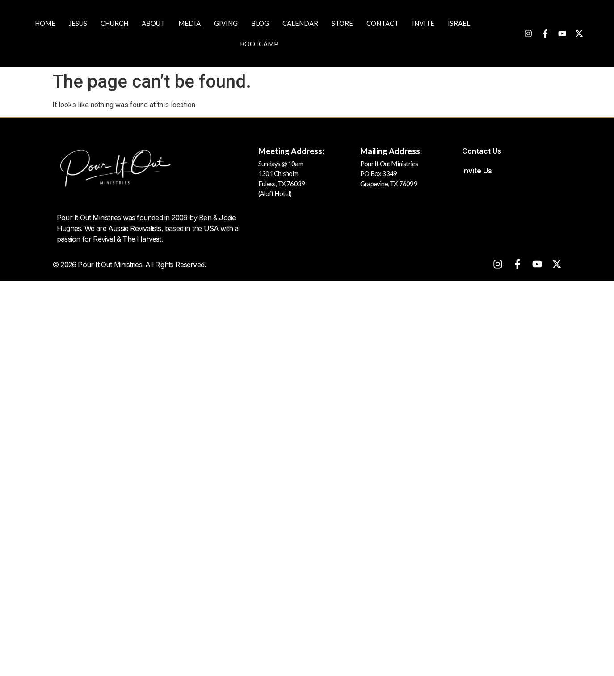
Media (189, 23)
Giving (226, 23)
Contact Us (481, 151)
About (153, 23)
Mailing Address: (391, 151)
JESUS (78, 23)
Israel (459, 23)
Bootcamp (259, 44)
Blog (260, 23)
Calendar (300, 23)
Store (342, 23)
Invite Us (477, 170)
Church (114, 23)
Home (45, 23)
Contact (382, 23)
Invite (423, 23)
